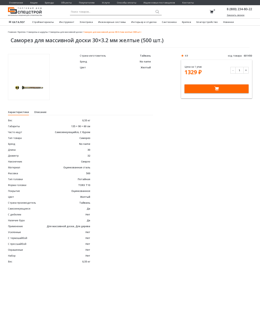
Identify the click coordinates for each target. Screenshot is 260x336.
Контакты (188, 2)
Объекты (66, 2)
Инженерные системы (112, 22)
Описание (40, 112)
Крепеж (186, 22)
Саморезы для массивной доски (66, 32)
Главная (12, 32)
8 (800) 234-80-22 (239, 9)
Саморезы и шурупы (37, 32)
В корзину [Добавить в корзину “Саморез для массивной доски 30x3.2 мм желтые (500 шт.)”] (217, 88)
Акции (34, 2)
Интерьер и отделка (143, 22)
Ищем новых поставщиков (159, 2)
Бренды (49, 2)
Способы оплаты (126, 2)
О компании (16, 2)
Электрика (86, 22)
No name (145, 61)
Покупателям (87, 2)
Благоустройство (207, 22)
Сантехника (169, 22)
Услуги (106, 2)
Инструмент (66, 22)
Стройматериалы (43, 22)
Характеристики (18, 112)
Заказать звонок (235, 15)
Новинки (228, 22)
